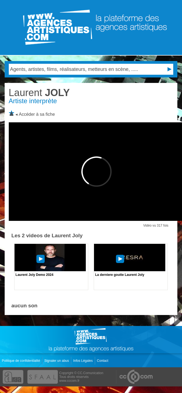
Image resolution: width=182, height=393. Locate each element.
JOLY (39, 92)
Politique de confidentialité (21, 361)
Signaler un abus (57, 361)
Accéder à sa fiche (37, 114)
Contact (103, 361)
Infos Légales (83, 361)
